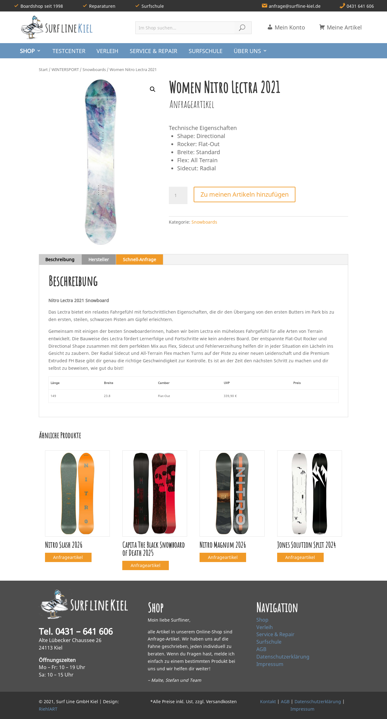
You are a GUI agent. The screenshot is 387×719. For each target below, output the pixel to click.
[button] (152, 89)
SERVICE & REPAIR (153, 51)
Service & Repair (275, 634)
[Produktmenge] (178, 195)
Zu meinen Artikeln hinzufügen (244, 194)
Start (43, 69)
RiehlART (48, 709)
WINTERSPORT (65, 69)
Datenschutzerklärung (282, 656)
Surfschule (268, 641)
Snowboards (94, 69)
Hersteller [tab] (98, 259)
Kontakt (268, 701)
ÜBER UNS (247, 51)
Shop (262, 619)
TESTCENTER (68, 51)
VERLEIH (107, 51)
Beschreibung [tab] (59, 259)
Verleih (264, 627)
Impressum (269, 664)
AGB (261, 649)
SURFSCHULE (206, 51)
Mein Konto (286, 27)
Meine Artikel (340, 27)
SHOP (27, 51)
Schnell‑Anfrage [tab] (139, 259)
